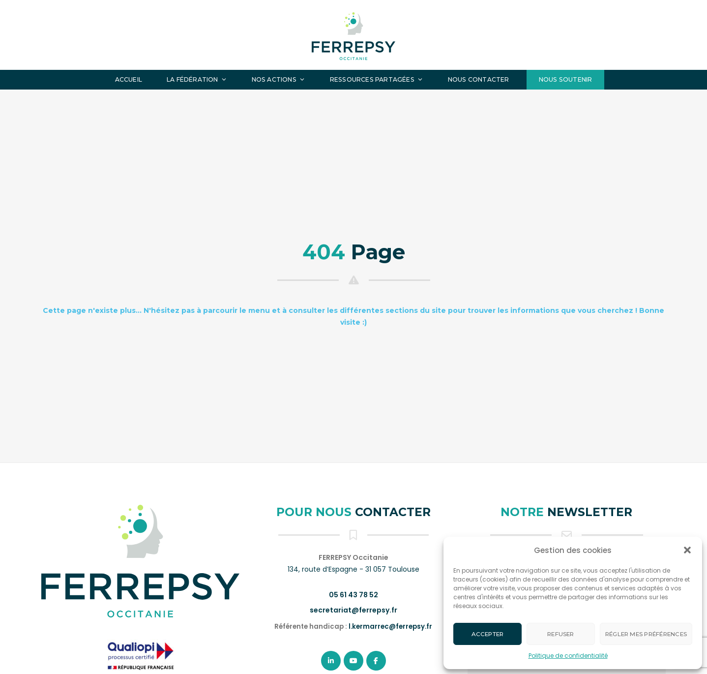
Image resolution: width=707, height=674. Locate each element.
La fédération (197, 79)
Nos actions (278, 79)
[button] (687, 550)
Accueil (128, 79)
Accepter (487, 634)
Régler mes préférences (646, 634)
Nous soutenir (565, 79)
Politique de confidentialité (568, 655)
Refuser (560, 634)
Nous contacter (478, 79)
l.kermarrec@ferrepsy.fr (390, 626)
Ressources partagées (376, 79)
